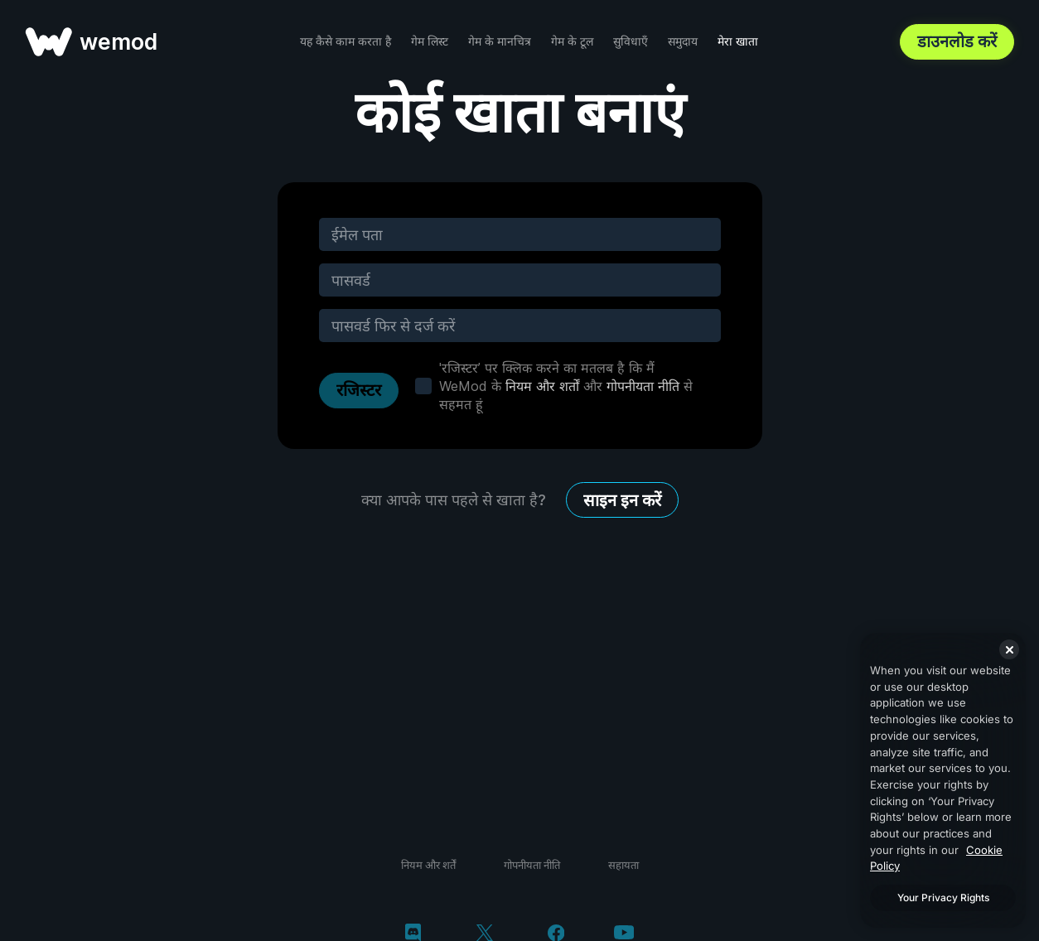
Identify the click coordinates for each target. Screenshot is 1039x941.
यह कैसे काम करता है (345, 41)
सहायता (623, 864)
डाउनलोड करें (957, 41)
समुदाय (683, 41)
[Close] (1009, 649)
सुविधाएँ (630, 41)
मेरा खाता (738, 41)
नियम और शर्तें (428, 864)
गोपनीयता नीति (642, 386)
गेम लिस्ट (429, 41)
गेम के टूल (572, 41)
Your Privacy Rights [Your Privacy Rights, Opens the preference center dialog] (943, 897)
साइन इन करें (622, 500)
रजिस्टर (358, 390)
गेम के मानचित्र (499, 41)
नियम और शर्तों (542, 386)
